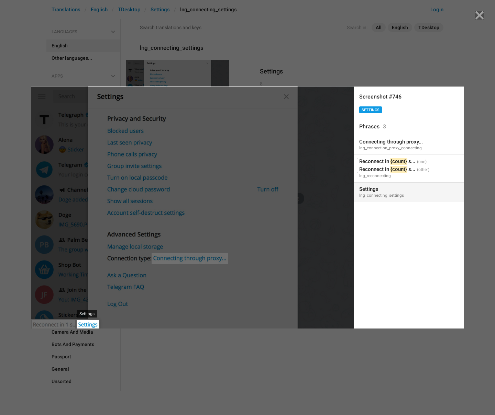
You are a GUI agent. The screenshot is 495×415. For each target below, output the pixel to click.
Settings (371, 110)
